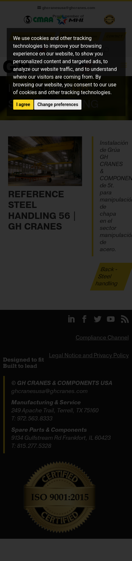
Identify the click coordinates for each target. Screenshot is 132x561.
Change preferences (57, 104)
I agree (23, 104)
